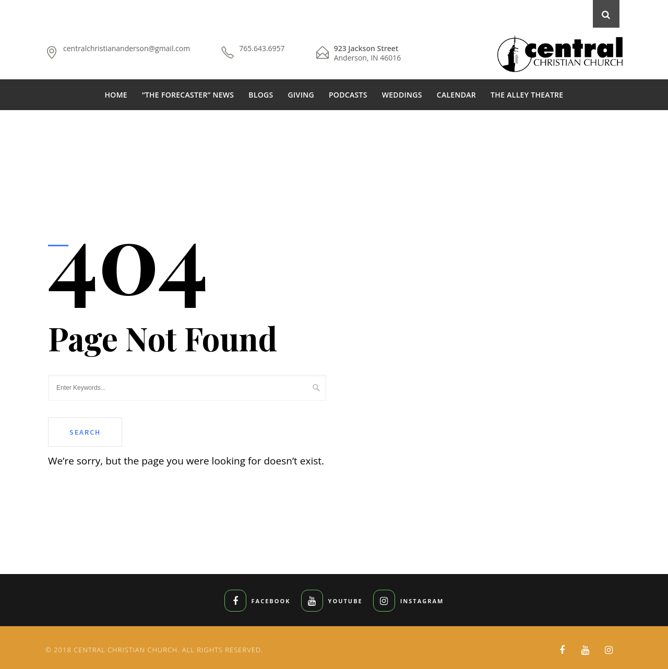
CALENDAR (456, 95)
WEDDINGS (402, 95)
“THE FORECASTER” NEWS (188, 95)
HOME (116, 95)
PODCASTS (348, 95)
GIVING (301, 95)
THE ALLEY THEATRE (527, 95)
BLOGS (260, 95)
